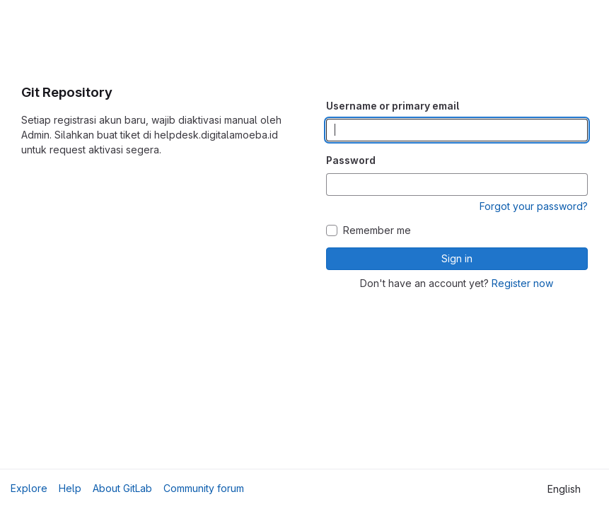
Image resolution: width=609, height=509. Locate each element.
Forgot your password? (534, 206)
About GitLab (122, 488)
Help (70, 488)
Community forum (203, 488)
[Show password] (576, 184)
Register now (522, 283)
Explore (29, 488)
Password (351, 160)
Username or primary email (392, 106)
